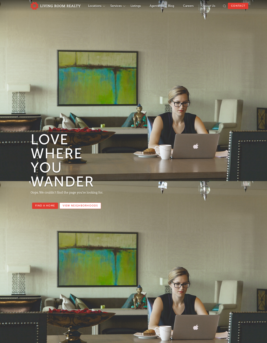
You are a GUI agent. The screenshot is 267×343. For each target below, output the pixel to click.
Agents (154, 6)
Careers (188, 6)
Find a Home (45, 205)
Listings (136, 6)
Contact (238, 5)
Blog (171, 6)
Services (116, 6)
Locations (94, 6)
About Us (208, 6)
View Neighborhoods (80, 205)
